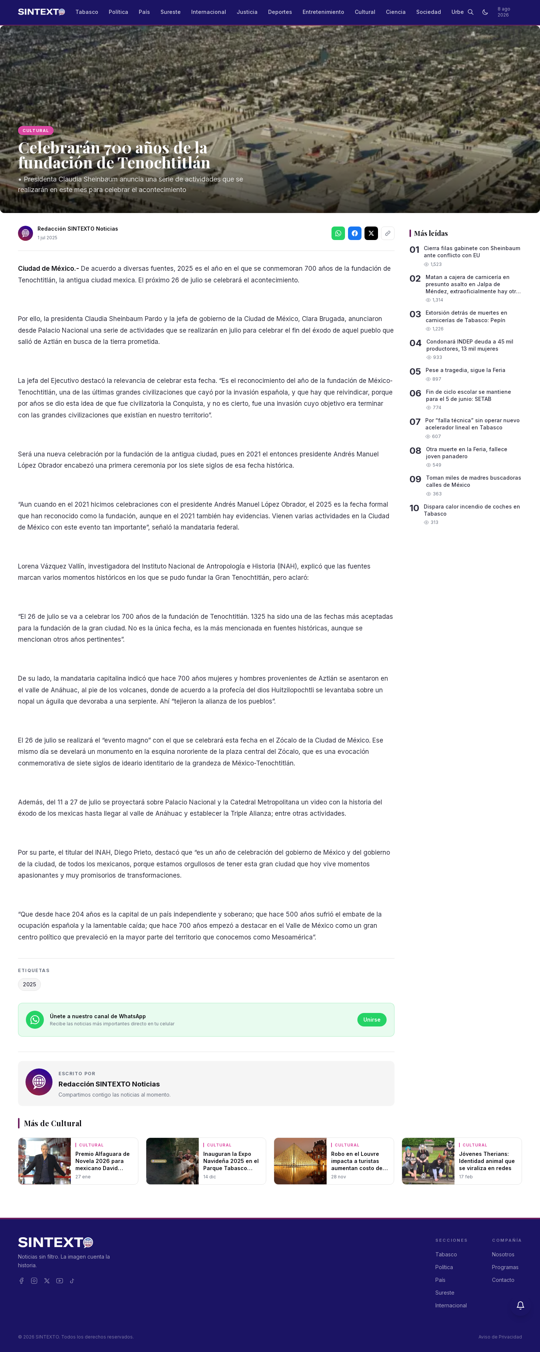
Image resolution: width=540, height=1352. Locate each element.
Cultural (365, 12)
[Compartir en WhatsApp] (338, 233)
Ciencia (396, 12)
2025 (29, 984)
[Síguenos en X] (371, 233)
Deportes (280, 12)
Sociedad (428, 12)
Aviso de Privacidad (500, 1337)
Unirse (372, 1019)
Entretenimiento (323, 12)
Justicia (247, 12)
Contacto (503, 1280)
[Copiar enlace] (387, 233)
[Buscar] (470, 12)
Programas (505, 1267)
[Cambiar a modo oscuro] (485, 12)
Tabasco (86, 12)
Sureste (170, 12)
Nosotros (503, 1254)
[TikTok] (72, 1280)
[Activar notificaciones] (520, 1305)
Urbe (458, 12)
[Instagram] (34, 1280)
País (144, 12)
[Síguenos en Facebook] (355, 233)
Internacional (208, 12)
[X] (47, 1280)
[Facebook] (21, 1280)
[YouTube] (59, 1280)
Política (118, 12)
